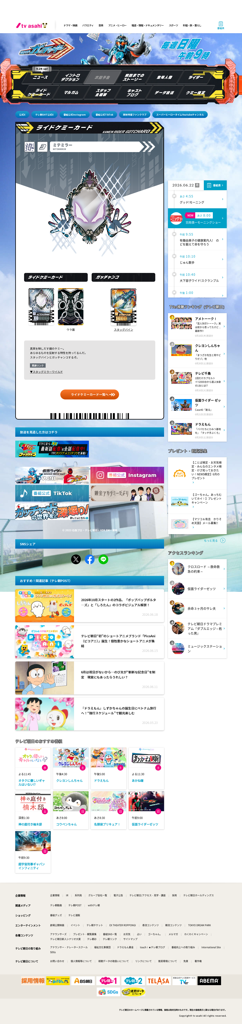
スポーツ (173, 25)
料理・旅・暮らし (192, 25)
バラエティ (88, 25)
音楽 (100, 25)
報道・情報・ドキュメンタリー (148, 25)
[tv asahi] (32, 25)
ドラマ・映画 (70, 25)
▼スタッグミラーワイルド (46, 372)
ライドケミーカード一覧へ (89, 394)
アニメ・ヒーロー (117, 25)
